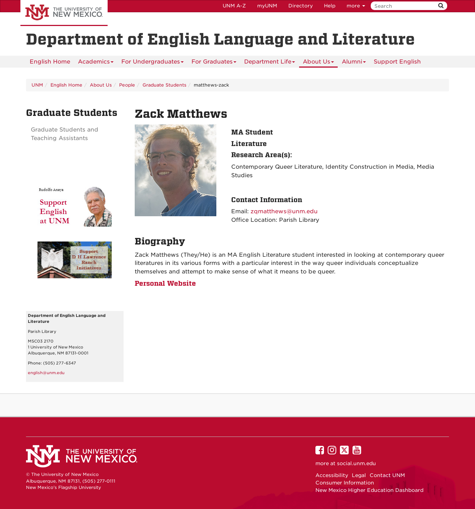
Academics (96, 63)
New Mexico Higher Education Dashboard (369, 490)
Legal (359, 475)
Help (329, 6)
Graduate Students (164, 85)
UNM (37, 85)
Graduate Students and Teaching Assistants (64, 134)
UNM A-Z (234, 6)
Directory (300, 6)
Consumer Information (344, 483)
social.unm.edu (356, 463)
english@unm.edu (46, 372)
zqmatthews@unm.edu (284, 211)
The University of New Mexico (64, 13)
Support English (397, 61)
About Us (318, 63)
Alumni (354, 63)
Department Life (269, 63)
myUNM (267, 6)
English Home (50, 61)
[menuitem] (50, 62)
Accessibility (331, 475)
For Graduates (213, 63)
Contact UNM (387, 475)
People (127, 85)
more (356, 6)
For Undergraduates (152, 63)
